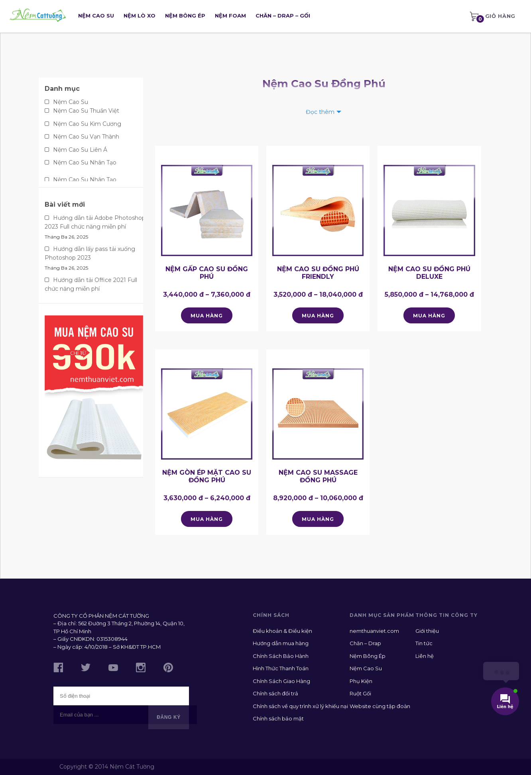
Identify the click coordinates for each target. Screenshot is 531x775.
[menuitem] (492, 16)
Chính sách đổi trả (275, 693)
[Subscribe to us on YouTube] (113, 668)
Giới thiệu (427, 631)
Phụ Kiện (361, 681)
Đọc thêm (320, 111)
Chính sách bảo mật (278, 718)
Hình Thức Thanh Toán (281, 668)
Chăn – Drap (365, 643)
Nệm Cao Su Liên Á (80, 149)
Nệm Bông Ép (185, 15)
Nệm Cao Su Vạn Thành (86, 136)
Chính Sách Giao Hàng (281, 681)
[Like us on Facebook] (58, 669)
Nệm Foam (230, 15)
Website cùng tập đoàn (380, 706)
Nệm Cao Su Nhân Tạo (84, 162)
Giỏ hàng (492, 17)
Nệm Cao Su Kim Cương (87, 123)
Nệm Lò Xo (139, 15)
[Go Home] (38, 16)
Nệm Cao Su (96, 15)
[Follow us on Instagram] (141, 669)
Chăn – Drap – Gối (283, 15)
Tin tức (424, 643)
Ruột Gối (360, 693)
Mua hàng (207, 316)
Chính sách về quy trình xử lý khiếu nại (300, 706)
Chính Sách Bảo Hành (281, 656)
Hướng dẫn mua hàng (281, 643)
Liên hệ (424, 656)
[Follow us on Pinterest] (168, 669)
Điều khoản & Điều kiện (282, 631)
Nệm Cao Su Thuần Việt (86, 110)
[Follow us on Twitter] (85, 668)
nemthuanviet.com (374, 631)
